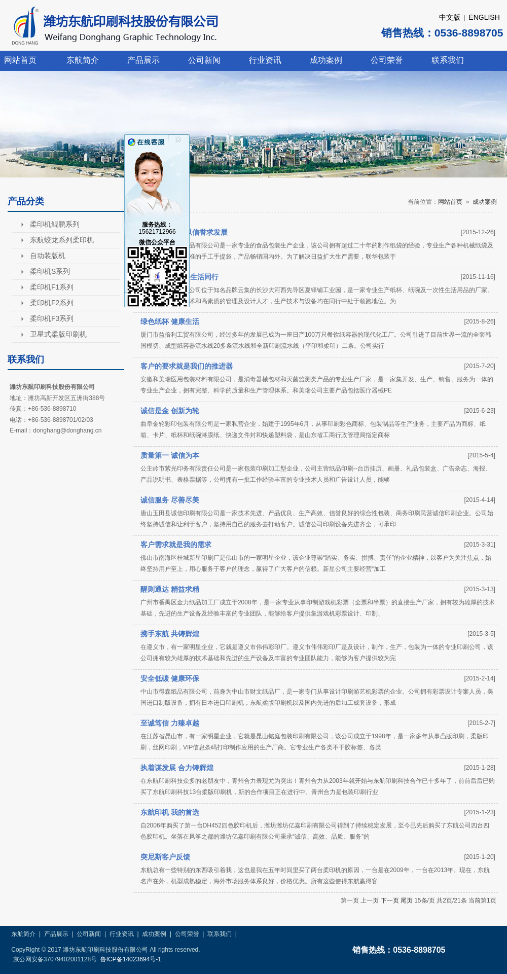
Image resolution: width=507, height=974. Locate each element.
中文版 (449, 17)
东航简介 (82, 60)
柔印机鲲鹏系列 (55, 224)
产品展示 (143, 60)
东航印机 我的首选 (169, 812)
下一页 (390, 900)
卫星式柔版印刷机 (58, 334)
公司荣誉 (387, 60)
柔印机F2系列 (52, 303)
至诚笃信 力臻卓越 (169, 723)
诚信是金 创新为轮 (169, 411)
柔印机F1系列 (52, 287)
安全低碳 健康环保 (169, 678)
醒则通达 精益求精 (169, 589)
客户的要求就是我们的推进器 (186, 366)
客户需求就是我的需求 (175, 544)
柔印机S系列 (50, 271)
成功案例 (326, 60)
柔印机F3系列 (52, 318)
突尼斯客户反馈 (165, 857)
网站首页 (20, 60)
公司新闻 (204, 60)
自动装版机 (47, 255)
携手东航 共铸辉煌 (169, 634)
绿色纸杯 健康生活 (169, 321)
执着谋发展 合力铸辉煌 (176, 768)
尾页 (407, 900)
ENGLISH (483, 17)
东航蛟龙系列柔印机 (62, 240)
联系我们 (447, 60)
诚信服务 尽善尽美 (169, 500)
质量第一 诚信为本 (169, 455)
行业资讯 (265, 60)
